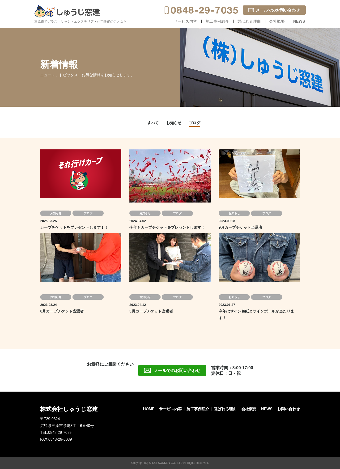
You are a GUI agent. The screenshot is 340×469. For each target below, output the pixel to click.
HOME (148, 409)
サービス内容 (194, 21)
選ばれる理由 (253, 21)
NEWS (300, 21)
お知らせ (173, 123)
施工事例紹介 (224, 21)
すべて (153, 123)
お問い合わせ (288, 409)
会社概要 (279, 21)
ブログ (194, 123)
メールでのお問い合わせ (278, 10)
